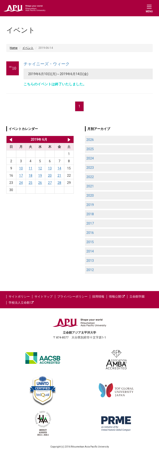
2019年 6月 (39, 139)
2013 (90, 260)
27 (50, 183)
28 (59, 183)
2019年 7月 (69, 139)
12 (40, 168)
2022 (90, 177)
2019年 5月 (10, 139)
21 (59, 175)
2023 (90, 167)
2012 (90, 270)
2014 (90, 251)
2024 (90, 158)
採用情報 (98, 296)
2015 (90, 242)
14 (59, 168)
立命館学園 (137, 296)
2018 (90, 214)
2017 (90, 223)
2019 (90, 205)
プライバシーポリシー (72, 296)
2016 (90, 233)
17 (21, 175)
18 (30, 175)
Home (13, 48)
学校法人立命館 (21, 302)
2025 (90, 149)
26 (40, 183)
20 (50, 175)
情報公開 (117, 296)
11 (30, 168)
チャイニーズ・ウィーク (47, 63)
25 (30, 183)
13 (50, 168)
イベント (28, 48)
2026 (90, 140)
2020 (90, 195)
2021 (90, 186)
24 (21, 183)
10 (21, 168)
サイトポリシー (19, 296)
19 (40, 175)
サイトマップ (43, 296)
